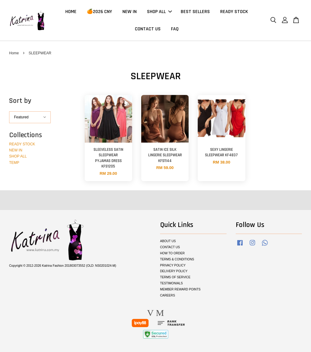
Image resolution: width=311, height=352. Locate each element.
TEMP (14, 163)
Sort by (20, 101)
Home (14, 53)
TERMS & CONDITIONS (177, 259)
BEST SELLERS (195, 11)
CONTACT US (148, 29)
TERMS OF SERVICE (175, 277)
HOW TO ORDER (172, 253)
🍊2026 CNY (99, 11)
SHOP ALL (159, 11)
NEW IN (129, 11)
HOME (71, 11)
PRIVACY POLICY (173, 265)
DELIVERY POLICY (173, 271)
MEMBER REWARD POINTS (180, 289)
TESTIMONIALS (171, 283)
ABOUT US (168, 241)
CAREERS (167, 295)
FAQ (175, 29)
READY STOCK (234, 11)
